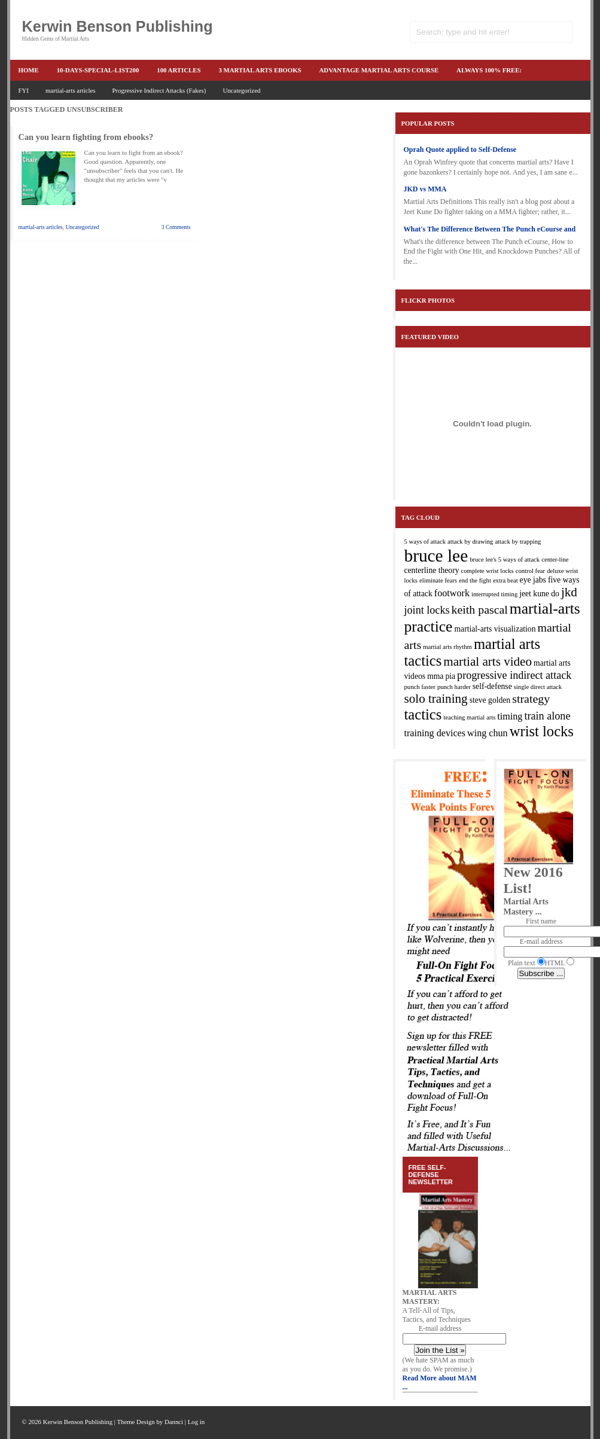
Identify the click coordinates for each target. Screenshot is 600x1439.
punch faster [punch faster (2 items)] (419, 687)
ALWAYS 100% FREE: (489, 70)
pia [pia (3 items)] (450, 676)
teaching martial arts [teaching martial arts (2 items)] (469, 717)
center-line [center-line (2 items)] (554, 559)
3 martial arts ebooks (259, 70)
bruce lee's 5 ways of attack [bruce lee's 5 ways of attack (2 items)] (505, 559)
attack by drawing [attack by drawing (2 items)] (470, 541)
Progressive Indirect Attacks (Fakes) (159, 90)
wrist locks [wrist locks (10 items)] (542, 731)
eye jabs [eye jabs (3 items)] (533, 579)
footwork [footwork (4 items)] (452, 593)
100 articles (178, 70)
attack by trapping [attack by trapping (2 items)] (518, 541)
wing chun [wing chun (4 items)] (487, 733)
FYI (24, 90)
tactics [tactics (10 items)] (423, 714)
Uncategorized (241, 90)
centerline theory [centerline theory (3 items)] (431, 570)
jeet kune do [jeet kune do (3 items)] (539, 593)
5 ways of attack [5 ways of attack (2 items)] (425, 541)
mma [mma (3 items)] (435, 676)
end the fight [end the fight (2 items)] (475, 580)
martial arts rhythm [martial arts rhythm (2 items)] (447, 647)
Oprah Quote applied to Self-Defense (460, 149)
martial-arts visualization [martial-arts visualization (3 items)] (494, 628)
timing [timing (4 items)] (509, 716)
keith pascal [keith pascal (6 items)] (480, 609)
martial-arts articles (70, 90)
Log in (196, 1421)
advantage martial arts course (379, 70)
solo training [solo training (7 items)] (436, 698)
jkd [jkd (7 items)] (569, 592)
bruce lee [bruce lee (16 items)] (436, 555)
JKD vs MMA (425, 189)
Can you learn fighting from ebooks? (86, 137)
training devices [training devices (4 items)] (435, 733)
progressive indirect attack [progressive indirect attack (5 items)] (514, 675)
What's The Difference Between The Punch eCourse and (490, 229)
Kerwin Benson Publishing (117, 26)
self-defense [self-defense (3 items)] (492, 686)
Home (29, 70)
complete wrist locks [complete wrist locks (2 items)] (487, 571)
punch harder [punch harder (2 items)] (454, 687)
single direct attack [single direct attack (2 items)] (538, 687)
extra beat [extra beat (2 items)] (505, 580)
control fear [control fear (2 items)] (530, 571)
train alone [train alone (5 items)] (547, 716)
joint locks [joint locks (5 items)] (427, 610)
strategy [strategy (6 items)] (531, 698)
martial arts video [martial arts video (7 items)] (487, 661)
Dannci (174, 1421)
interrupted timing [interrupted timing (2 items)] (494, 594)
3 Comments (176, 227)
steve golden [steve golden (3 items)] (490, 700)
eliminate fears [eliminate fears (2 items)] (438, 580)
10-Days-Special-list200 (98, 70)
